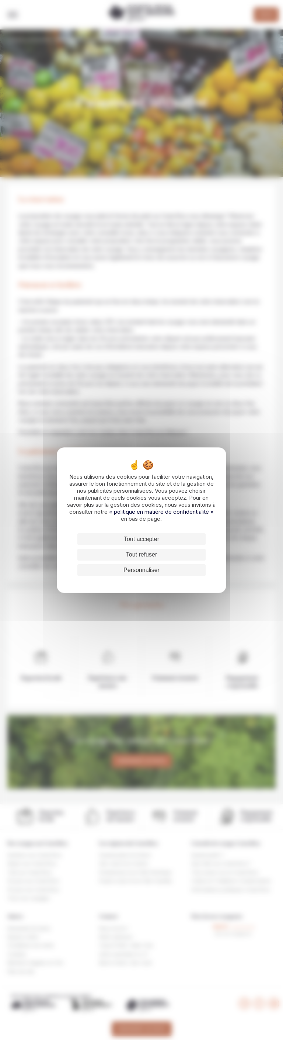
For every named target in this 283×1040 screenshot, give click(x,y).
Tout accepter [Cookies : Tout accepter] (141, 539)
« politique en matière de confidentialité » (161, 511)
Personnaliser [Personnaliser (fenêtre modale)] (141, 570)
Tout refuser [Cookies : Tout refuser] (141, 554)
